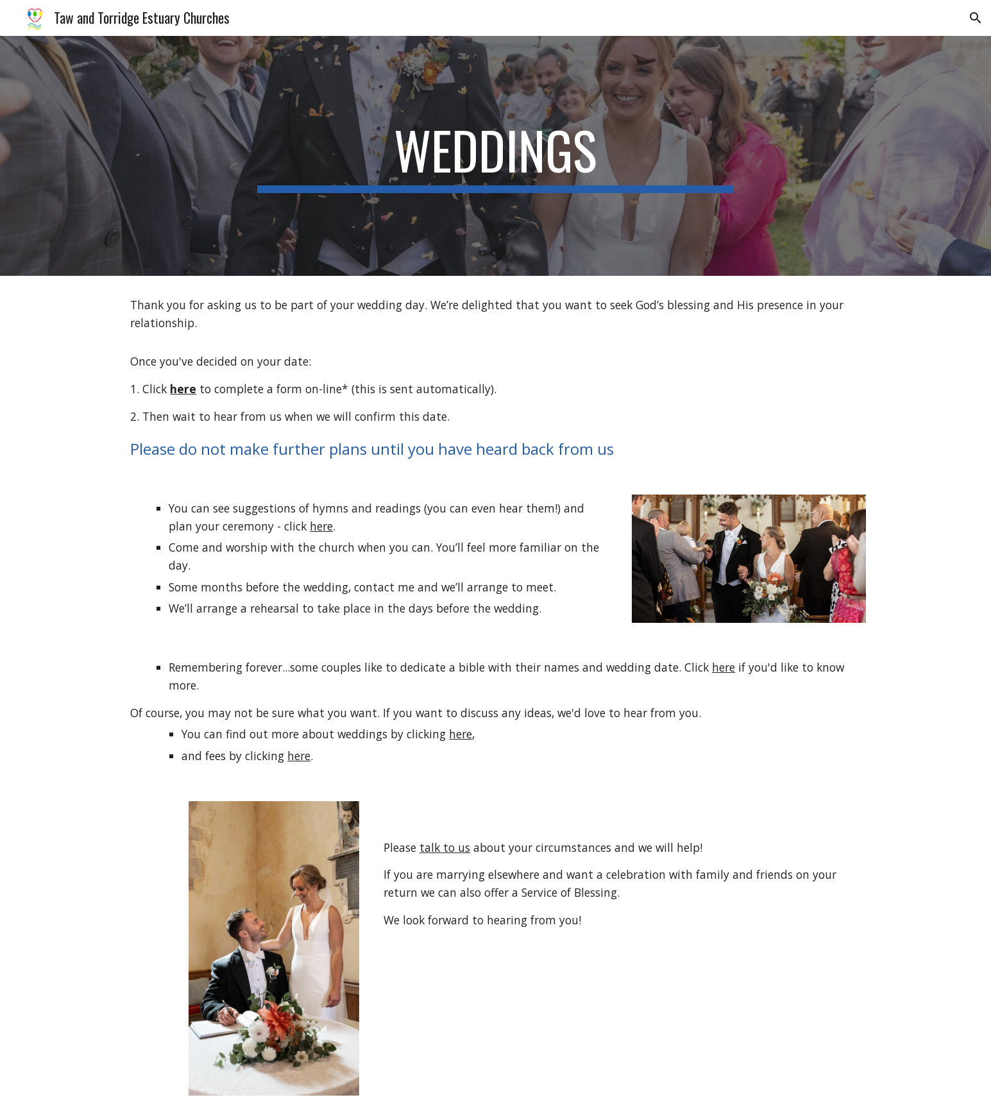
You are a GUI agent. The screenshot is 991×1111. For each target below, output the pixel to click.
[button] (975, 18)
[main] (496, 156)
